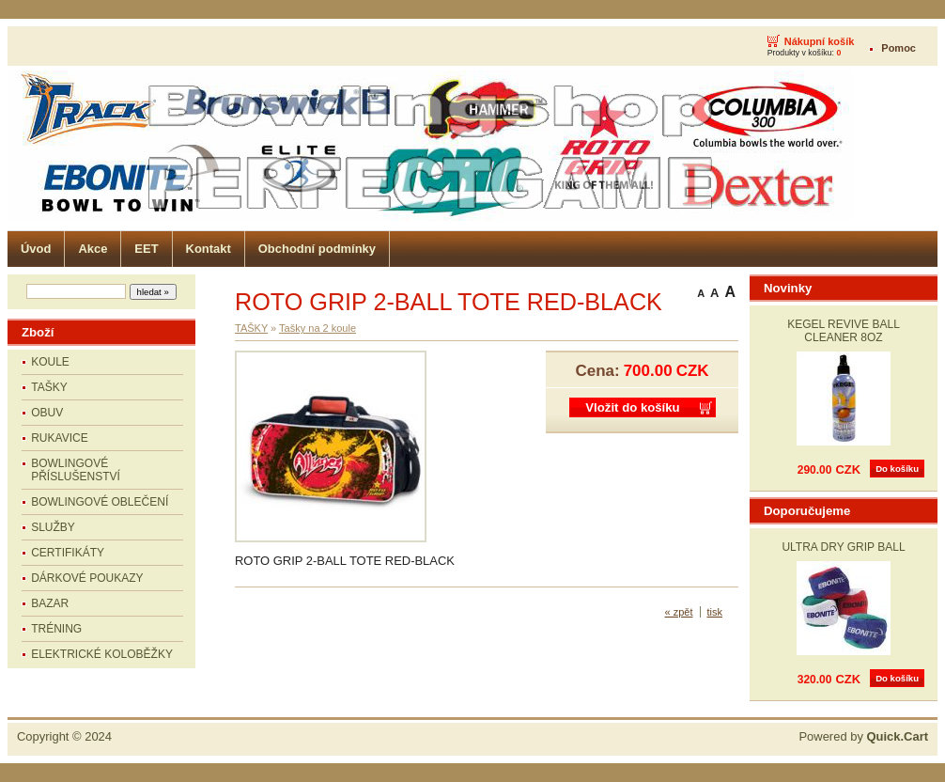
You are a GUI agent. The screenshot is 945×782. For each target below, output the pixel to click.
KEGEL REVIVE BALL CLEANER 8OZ (843, 331)
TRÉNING (56, 628)
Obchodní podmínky (317, 249)
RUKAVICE (59, 438)
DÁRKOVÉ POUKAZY (87, 578)
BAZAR (50, 603)
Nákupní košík (819, 41)
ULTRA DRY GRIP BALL (843, 547)
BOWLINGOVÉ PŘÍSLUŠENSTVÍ (75, 470)
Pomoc (898, 48)
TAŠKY (49, 387)
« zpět (679, 612)
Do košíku (897, 468)
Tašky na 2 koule (317, 328)
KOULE (50, 361)
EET (146, 249)
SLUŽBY (53, 527)
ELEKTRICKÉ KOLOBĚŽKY (102, 654)
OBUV (47, 412)
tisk (715, 612)
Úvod (36, 249)
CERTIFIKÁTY (67, 552)
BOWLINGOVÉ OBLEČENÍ (99, 501)
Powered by (863, 736)
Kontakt (208, 249)
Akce (92, 249)
